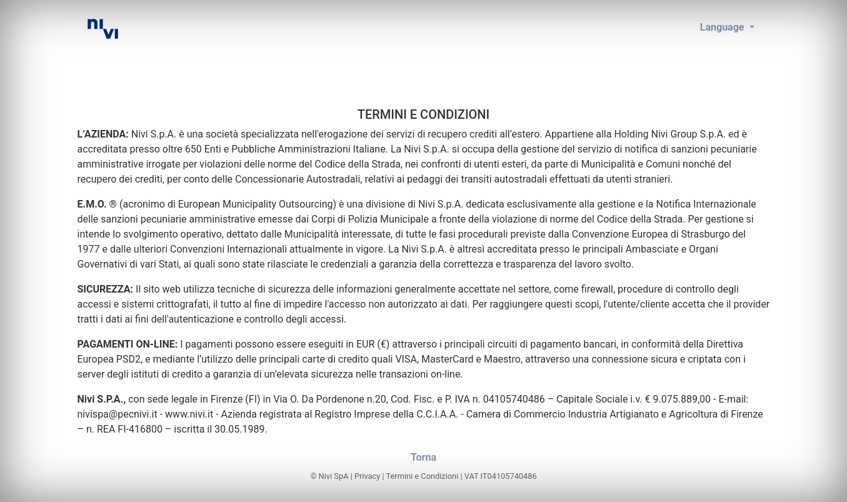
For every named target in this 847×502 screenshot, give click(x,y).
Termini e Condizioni (422, 476)
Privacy (367, 476)
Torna (423, 457)
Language (723, 27)
